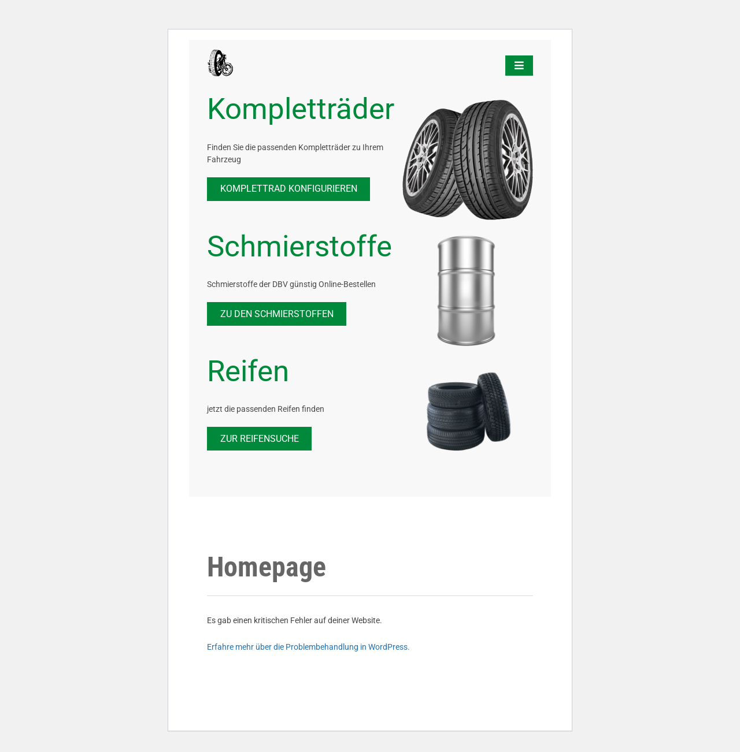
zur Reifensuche (259, 438)
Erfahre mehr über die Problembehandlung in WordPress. (308, 647)
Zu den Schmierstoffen (277, 313)
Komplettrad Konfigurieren (288, 188)
